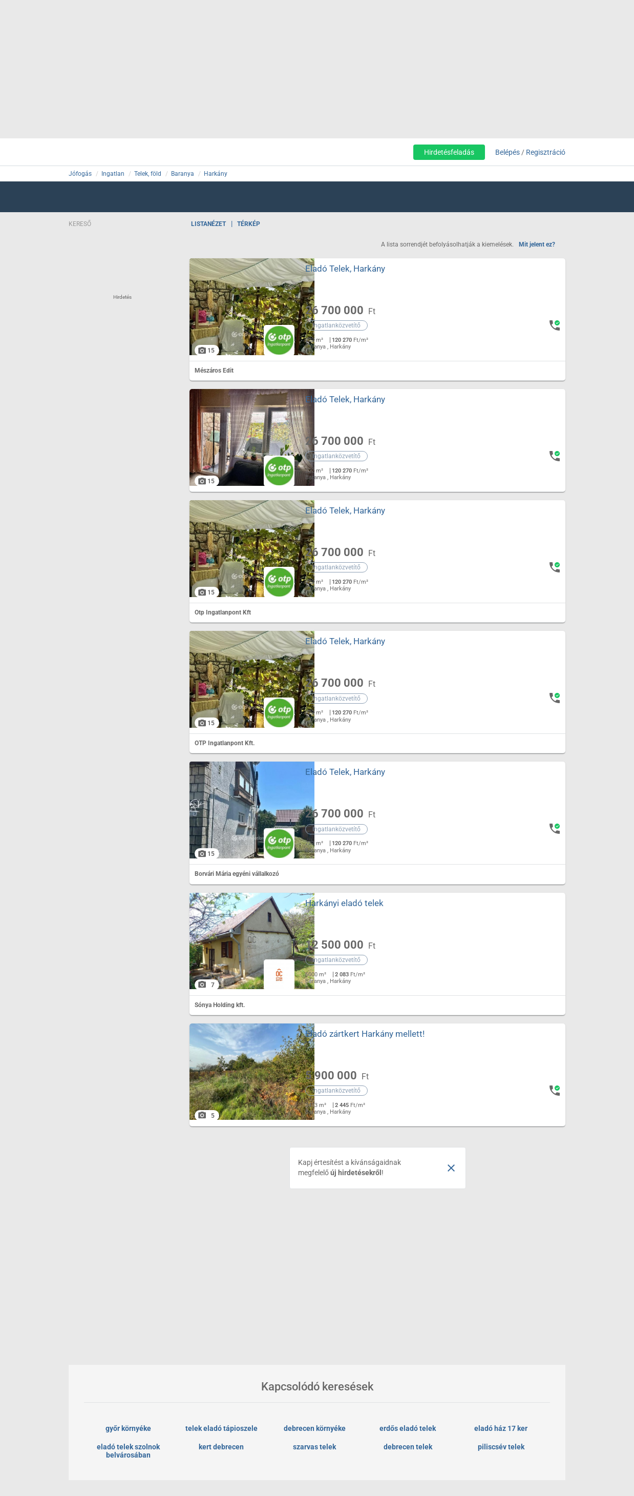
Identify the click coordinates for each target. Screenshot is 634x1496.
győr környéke (128, 1428)
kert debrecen (221, 1447)
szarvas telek (314, 1447)
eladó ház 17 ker (500, 1428)
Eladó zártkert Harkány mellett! (364, 1034)
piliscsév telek (501, 1447)
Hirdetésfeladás (449, 152)
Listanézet (208, 224)
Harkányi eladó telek (344, 903)
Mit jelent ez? (537, 244)
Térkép (248, 224)
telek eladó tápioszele (221, 1428)
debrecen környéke (315, 1428)
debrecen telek (408, 1447)
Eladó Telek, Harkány (345, 268)
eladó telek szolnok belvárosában (129, 1451)
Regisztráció (545, 152)
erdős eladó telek (407, 1428)
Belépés (507, 152)
